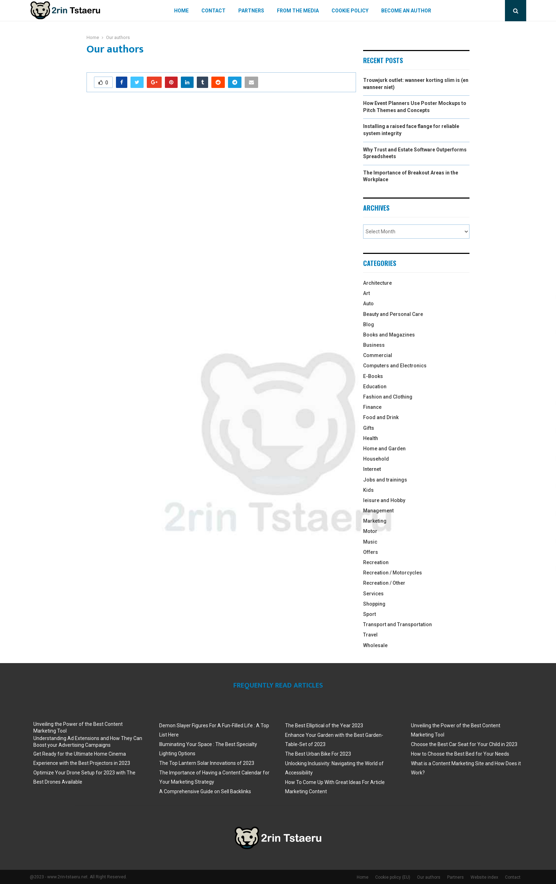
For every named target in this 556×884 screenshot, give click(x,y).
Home (181, 10)
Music (370, 542)
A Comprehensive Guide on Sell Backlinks (205, 791)
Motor (370, 531)
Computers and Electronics (395, 365)
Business (374, 345)
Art (366, 293)
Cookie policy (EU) (392, 877)
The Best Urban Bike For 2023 (318, 754)
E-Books (373, 376)
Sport (369, 614)
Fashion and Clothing (387, 397)
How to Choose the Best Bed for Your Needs (460, 754)
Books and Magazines (389, 335)
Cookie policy (350, 10)
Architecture (377, 283)
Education (375, 386)
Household (376, 459)
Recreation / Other (384, 583)
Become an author (406, 10)
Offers (370, 552)
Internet (372, 469)
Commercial (377, 355)
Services (373, 593)
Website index (484, 877)
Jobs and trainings (385, 480)
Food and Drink (381, 417)
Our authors (428, 877)
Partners (251, 10)
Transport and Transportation (397, 624)
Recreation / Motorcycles (392, 573)
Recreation (376, 562)
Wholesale (375, 645)
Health (370, 438)
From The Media (298, 10)
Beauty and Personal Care (393, 314)
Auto (368, 303)
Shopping (374, 604)
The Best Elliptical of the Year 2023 (324, 725)
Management (378, 510)
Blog (368, 324)
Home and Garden (384, 448)
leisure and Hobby (384, 500)
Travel (370, 635)
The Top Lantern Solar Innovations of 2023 (206, 763)
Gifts (368, 428)
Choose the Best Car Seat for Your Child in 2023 (464, 744)
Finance (372, 407)
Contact (213, 10)
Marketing (375, 521)
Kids (368, 490)
